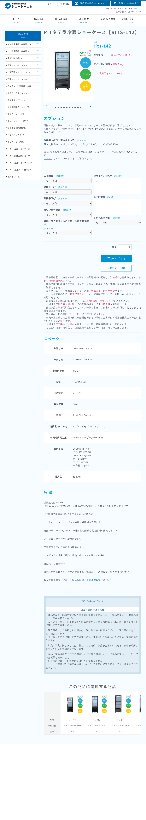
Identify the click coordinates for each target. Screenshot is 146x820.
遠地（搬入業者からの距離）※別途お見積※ (66, 223)
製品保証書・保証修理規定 (86, 580)
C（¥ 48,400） (111, 144)
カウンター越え (52, 209)
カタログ (49, 4)
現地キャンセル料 (103, 175)
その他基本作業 (102, 217)
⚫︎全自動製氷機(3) (14, 58)
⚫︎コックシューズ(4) (15, 142)
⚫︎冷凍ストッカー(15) (15, 114)
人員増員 (48, 175)
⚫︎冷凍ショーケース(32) (16, 79)
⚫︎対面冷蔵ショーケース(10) (18, 72)
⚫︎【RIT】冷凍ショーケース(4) (19, 162)
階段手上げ (50, 187)
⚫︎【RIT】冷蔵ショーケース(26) (18, 150)
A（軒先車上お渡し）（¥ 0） (62, 144)
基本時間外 (99, 196)
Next (90, 106)
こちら (47, 158)
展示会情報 (61, 19)
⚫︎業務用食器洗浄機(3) (16, 128)
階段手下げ (50, 198)
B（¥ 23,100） (91, 144)
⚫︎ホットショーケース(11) (17, 121)
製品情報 (38, 19)
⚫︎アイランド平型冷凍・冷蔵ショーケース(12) (18, 87)
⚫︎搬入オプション (13, 176)
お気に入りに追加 (116, 268)
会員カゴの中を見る (126, 3)
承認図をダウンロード (111, 73)
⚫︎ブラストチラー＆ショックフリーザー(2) (18, 94)
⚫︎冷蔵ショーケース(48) (16, 65)
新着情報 (64, 4)
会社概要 (84, 19)
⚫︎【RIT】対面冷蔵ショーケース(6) (19, 156)
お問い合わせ (129, 19)
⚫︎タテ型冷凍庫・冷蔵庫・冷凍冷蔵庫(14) (18, 45)
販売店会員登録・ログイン (91, 3)
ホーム (16, 19)
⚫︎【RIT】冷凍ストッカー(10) (18, 169)
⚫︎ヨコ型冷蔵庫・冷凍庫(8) (18, 51)
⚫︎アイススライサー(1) (15, 135)
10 (80, 107)
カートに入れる (116, 258)
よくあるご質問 (106, 19)
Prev (46, 106)
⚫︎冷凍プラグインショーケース (18, 101)
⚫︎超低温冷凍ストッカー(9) (18, 107)
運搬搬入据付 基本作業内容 (59, 140)
